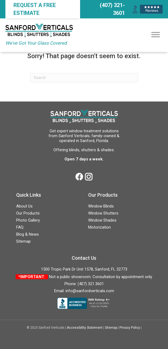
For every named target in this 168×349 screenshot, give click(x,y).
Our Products (28, 213)
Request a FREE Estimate (34, 9)
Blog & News (27, 234)
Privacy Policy (129, 328)
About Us (24, 206)
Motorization (99, 227)
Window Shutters (103, 213)
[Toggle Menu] (155, 34)
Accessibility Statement (84, 328)
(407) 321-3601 (112, 9)
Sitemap (23, 241)
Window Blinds (101, 206)
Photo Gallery (28, 220)
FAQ (19, 227)
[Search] (84, 78)
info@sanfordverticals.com (90, 290)
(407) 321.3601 (91, 283)
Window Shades (102, 220)
